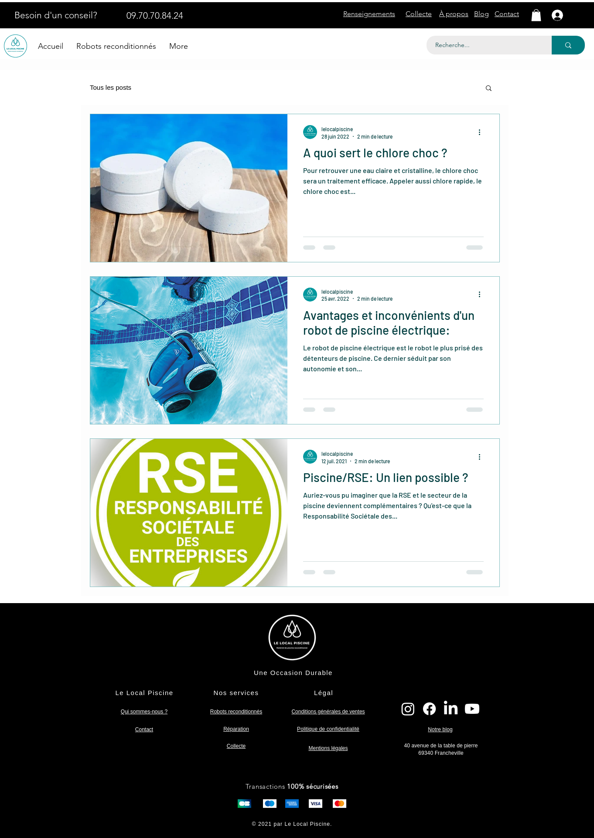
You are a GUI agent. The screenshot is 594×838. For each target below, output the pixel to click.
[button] (536, 15)
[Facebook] (429, 708)
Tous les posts (110, 87)
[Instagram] (407, 708)
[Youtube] (472, 708)
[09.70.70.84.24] (154, 15)
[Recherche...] (484, 45)
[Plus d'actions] (482, 132)
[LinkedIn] (450, 708)
